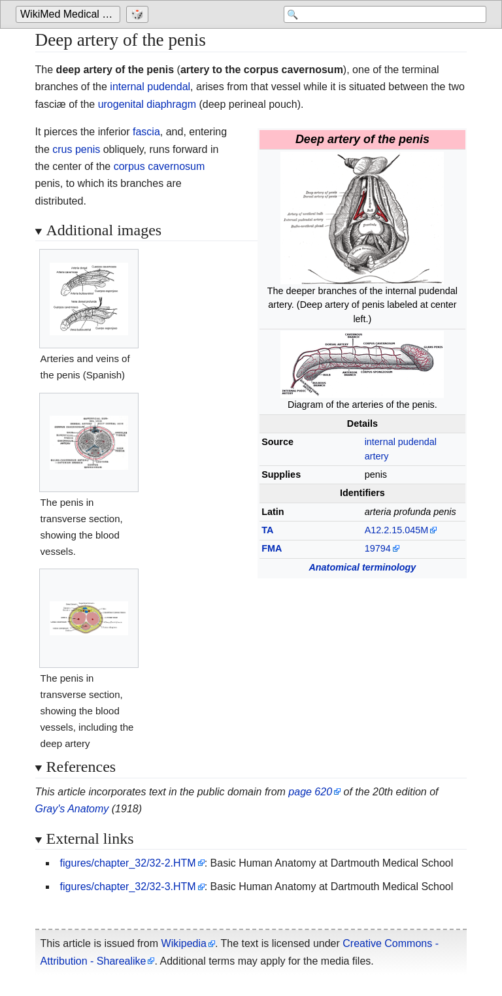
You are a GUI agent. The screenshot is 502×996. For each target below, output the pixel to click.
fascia (146, 131)
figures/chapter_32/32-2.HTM (128, 863)
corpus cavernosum (159, 166)
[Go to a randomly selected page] (139, 14)
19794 (378, 548)
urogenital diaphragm (147, 104)
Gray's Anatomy (72, 808)
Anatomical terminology (362, 567)
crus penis (76, 149)
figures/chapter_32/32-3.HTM (128, 886)
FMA (271, 548)
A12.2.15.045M (397, 530)
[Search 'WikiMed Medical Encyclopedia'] (381, 14)
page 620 (310, 791)
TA (267, 530)
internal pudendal (150, 86)
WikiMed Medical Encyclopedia (70, 14)
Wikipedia (184, 943)
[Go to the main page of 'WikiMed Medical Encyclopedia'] (70, 14)
